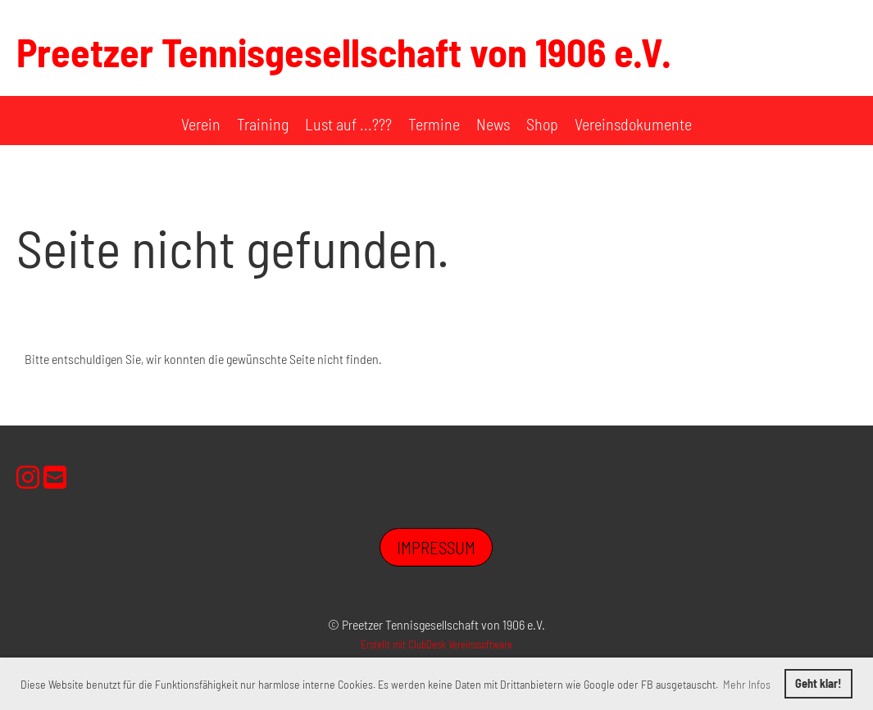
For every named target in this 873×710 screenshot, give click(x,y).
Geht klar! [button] (818, 683)
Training (263, 124)
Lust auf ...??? (348, 124)
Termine (434, 124)
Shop (542, 124)
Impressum (436, 547)
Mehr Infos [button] (747, 684)
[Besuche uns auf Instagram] (27, 476)
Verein (201, 124)
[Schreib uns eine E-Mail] (54, 476)
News (493, 124)
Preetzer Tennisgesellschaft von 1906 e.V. (343, 51)
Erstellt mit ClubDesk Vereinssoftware (436, 644)
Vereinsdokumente (633, 124)
